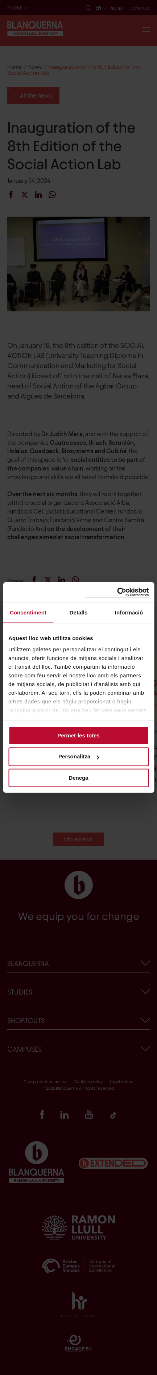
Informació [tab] (129, 612)
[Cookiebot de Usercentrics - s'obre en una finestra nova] (117, 592)
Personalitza (78, 757)
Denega (78, 778)
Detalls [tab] (79, 612)
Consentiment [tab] (28, 612)
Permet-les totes (78, 735)
